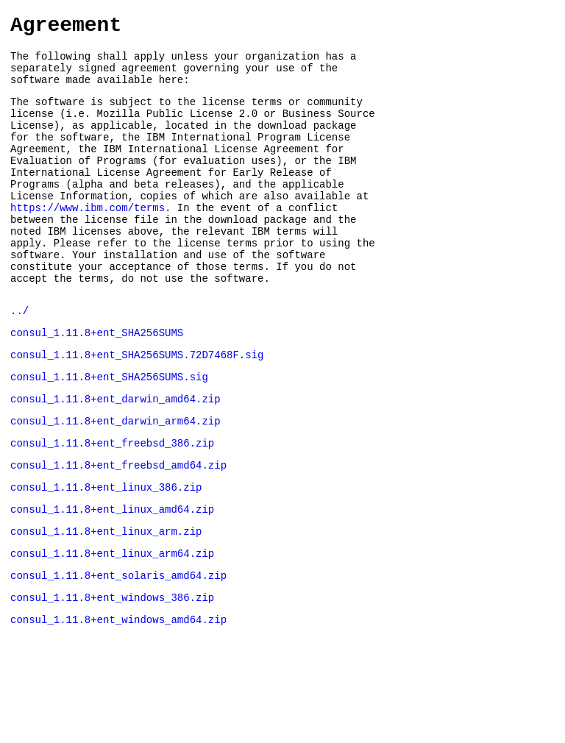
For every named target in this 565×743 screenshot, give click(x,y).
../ (19, 359)
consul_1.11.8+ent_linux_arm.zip (106, 602)
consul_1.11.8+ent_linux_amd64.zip (112, 578)
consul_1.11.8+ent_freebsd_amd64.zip (118, 529)
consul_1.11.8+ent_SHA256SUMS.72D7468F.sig (136, 408)
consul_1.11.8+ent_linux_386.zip (106, 554)
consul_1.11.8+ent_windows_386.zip (112, 675)
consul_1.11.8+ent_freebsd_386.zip (112, 505)
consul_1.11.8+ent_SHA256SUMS (96, 384)
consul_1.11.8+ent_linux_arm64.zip (112, 626)
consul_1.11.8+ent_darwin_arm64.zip (115, 481)
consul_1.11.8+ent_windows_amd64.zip (118, 699)
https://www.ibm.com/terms (87, 241)
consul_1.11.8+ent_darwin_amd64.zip (115, 456)
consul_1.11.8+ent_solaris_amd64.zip (118, 651)
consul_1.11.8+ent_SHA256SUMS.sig (109, 432)
